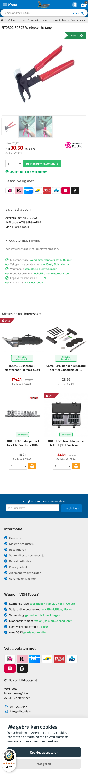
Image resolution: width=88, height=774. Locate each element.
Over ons (12, 538)
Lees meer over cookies (41, 741)
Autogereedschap (17, 20)
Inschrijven (72, 508)
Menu (10, 4)
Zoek (78, 13)
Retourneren (15, 549)
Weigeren (44, 764)
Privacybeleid (15, 567)
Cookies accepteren (44, 752)
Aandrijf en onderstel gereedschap (48, 20)
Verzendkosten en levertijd (24, 555)
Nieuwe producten (19, 543)
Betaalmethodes (17, 561)
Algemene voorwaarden (22, 572)
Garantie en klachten (20, 578)
